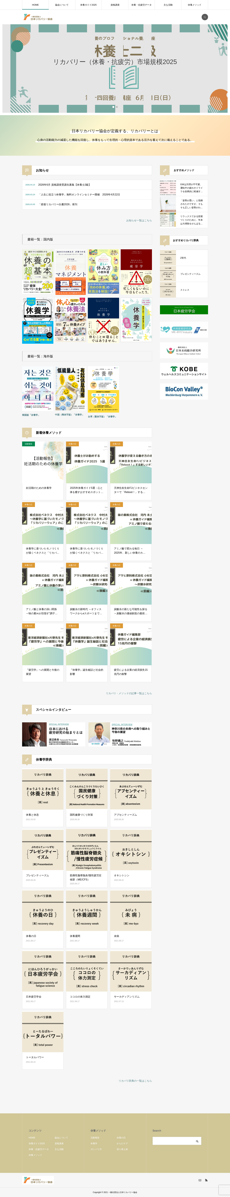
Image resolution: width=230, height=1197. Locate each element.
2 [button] (117, 107)
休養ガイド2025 (88, 5)
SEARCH (205, 17)
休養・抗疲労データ (141, 5)
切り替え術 (122, 1149)
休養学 (94, 1143)
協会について (62, 5)
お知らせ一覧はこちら (139, 220)
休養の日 (121, 1137)
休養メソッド (194, 5)
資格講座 (115, 5)
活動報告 (95, 1137)
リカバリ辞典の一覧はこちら (135, 1080)
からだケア (122, 1143)
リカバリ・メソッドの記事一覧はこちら (129, 693)
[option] (115, 68)
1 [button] (113, 107)
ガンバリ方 (96, 1149)
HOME (35, 5)
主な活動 (168, 5)
